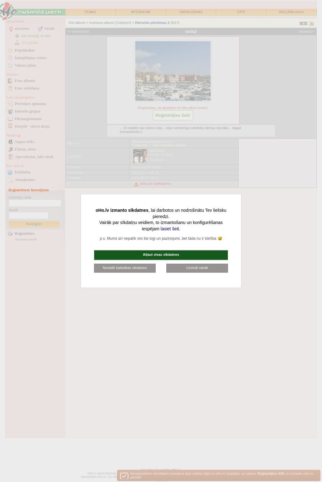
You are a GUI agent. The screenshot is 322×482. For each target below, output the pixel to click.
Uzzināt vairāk (197, 268)
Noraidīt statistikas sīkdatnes (125, 268)
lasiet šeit (170, 228)
